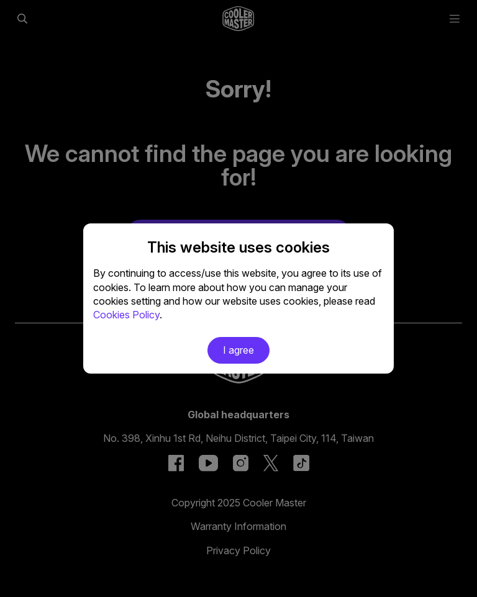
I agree (238, 350)
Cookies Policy (126, 314)
